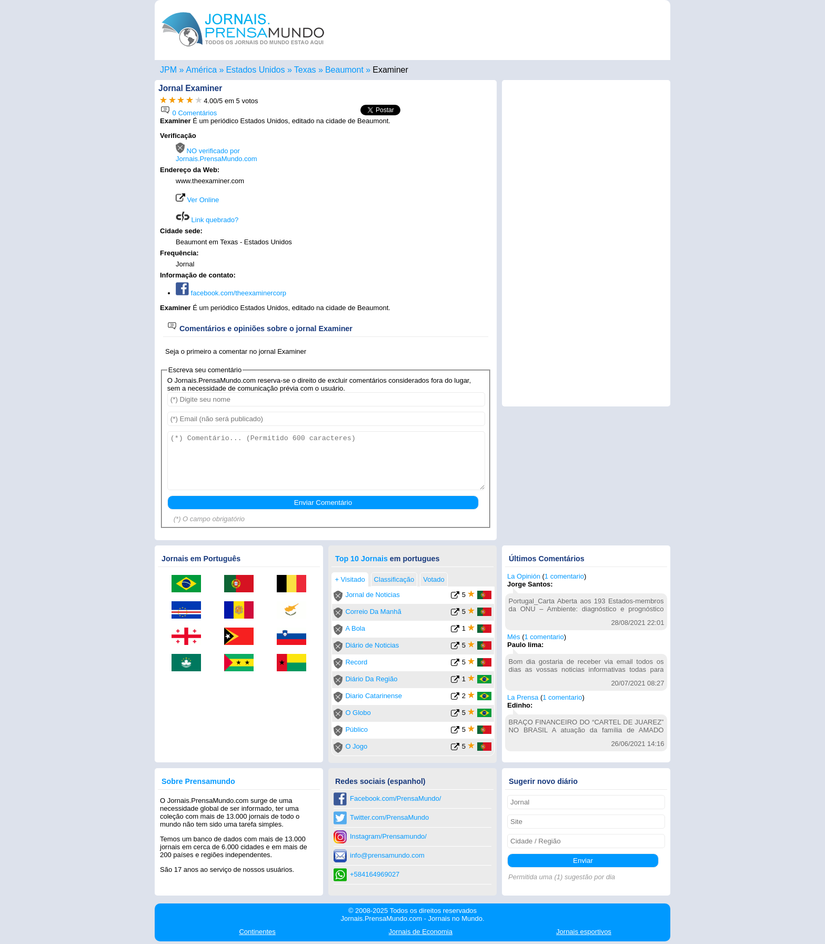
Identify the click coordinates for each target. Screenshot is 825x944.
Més (513, 637)
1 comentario (564, 576)
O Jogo (356, 746)
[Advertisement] (403, 198)
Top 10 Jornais (361, 558)
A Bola (355, 628)
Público (356, 729)
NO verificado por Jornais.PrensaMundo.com (216, 155)
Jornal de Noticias (372, 595)
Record (356, 662)
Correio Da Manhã (373, 611)
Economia (420, 932)
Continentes (257, 932)
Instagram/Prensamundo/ (388, 836)
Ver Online (197, 200)
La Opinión (523, 576)
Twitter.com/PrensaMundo (389, 817)
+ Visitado (350, 579)
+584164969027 (374, 874)
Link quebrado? (207, 220)
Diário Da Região (371, 679)
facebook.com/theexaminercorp (231, 293)
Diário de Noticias (372, 645)
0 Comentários (188, 113)
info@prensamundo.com (387, 855)
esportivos (583, 932)
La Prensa (522, 697)
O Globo (357, 713)
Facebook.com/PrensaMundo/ (395, 798)
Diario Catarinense (373, 696)
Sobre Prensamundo (198, 781)
